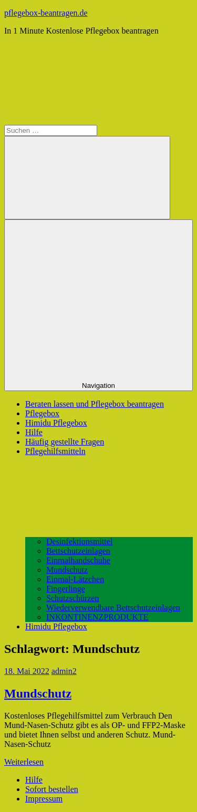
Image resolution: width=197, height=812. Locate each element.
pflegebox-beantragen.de (46, 12)
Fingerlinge (65, 588)
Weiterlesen (24, 761)
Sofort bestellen (51, 789)
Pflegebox (42, 413)
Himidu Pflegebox (56, 422)
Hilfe (34, 432)
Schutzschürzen (72, 598)
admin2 (64, 671)
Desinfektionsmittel (79, 541)
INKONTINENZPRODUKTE (97, 617)
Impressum (44, 798)
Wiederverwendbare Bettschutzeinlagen (113, 607)
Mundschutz (67, 569)
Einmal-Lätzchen (75, 579)
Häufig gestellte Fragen (64, 441)
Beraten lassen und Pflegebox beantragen (94, 403)
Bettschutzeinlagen (78, 550)
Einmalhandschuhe (78, 560)
